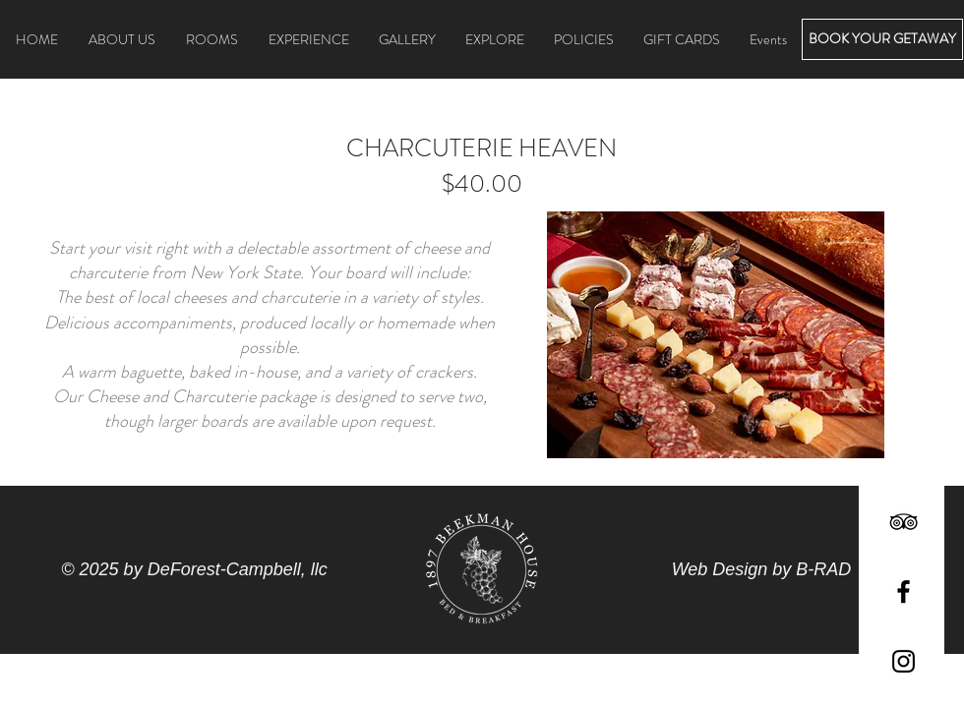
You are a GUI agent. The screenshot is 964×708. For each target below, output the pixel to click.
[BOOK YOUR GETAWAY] (882, 39)
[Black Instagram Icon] (903, 661)
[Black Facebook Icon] (903, 591)
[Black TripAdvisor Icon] (903, 521)
